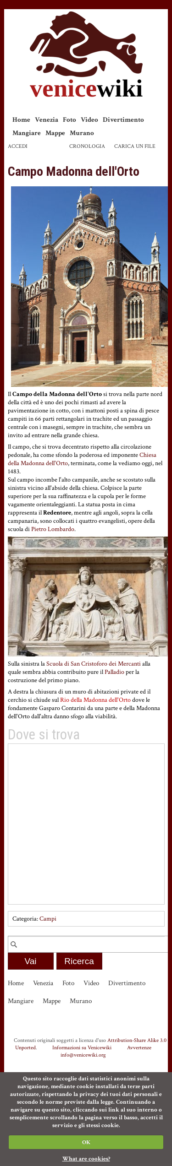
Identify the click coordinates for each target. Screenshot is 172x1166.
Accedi (18, 146)
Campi (47, 919)
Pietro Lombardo (52, 529)
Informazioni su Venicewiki (81, 1047)
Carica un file (134, 146)
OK (86, 1142)
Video (89, 119)
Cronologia (87, 146)
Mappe (55, 133)
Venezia (46, 119)
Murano (82, 133)
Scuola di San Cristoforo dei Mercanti (93, 664)
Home (21, 119)
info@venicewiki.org (83, 1054)
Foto (69, 119)
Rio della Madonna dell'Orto (95, 700)
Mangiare (26, 133)
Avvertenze (139, 1047)
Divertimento (123, 119)
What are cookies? (86, 1159)
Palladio (114, 672)
